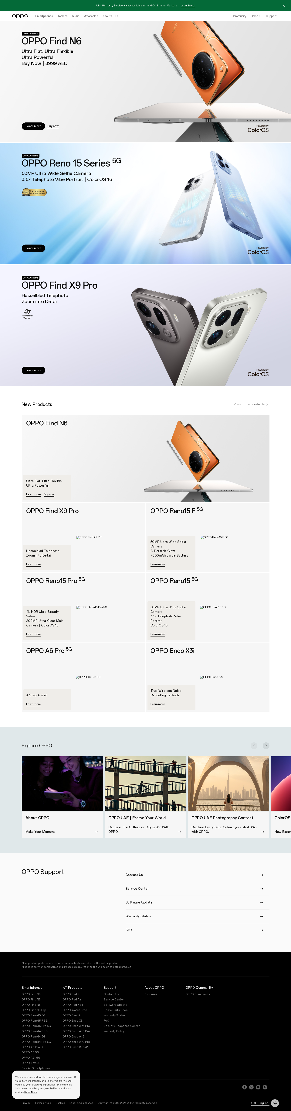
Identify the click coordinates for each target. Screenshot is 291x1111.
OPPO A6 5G (30, 1052)
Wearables (91, 16)
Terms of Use (43, 1103)
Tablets (62, 16)
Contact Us (111, 994)
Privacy (26, 1103)
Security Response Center (122, 1026)
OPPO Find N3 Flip (34, 1010)
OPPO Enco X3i (73, 1020)
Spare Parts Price (116, 1010)
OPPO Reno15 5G (34, 1015)
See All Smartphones (36, 1068)
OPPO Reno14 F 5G (35, 1031)
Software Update (115, 1004)
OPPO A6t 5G (31, 1057)
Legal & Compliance (81, 1103)
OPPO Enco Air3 (74, 1036)
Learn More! (188, 5)
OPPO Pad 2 (71, 994)
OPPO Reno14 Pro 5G (36, 1042)
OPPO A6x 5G (31, 1063)
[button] (254, 745)
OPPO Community (198, 994)
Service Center (114, 999)
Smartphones (44, 16)
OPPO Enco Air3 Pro (76, 1031)
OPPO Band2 (71, 1015)
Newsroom (152, 994)
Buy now (53, 126)
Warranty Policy (114, 1031)
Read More (30, 1092)
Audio (75, 16)
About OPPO (111, 16)
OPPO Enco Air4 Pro (76, 1026)
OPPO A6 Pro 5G (33, 1047)
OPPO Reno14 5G (34, 1036)
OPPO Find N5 (31, 999)
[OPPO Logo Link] (20, 16)
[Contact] (275, 1103)
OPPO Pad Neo (73, 1004)
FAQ (106, 1020)
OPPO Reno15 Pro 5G (36, 1026)
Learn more (33, 126)
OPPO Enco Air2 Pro (76, 1042)
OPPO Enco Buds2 (75, 1047)
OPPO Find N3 (31, 1004)
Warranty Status (115, 1015)
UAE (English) (260, 1103)
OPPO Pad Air (72, 999)
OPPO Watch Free (75, 1010)
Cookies (60, 1103)
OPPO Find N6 (31, 994)
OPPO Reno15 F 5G (35, 1020)
